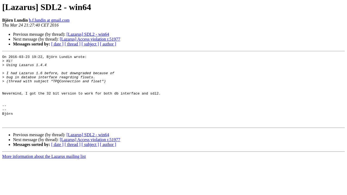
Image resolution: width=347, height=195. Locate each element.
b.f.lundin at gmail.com (49, 20)
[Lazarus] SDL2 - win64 (87, 34)
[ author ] (108, 44)
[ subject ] (90, 44)
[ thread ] (73, 44)
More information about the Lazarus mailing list (44, 170)
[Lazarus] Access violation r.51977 (90, 39)
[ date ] (57, 44)
